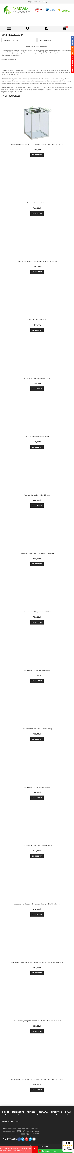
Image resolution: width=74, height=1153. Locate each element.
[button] (9, 28)
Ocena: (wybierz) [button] (45, 40)
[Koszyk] (65, 28)
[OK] (28, 28)
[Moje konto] (46, 28)
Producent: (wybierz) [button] (11, 40)
